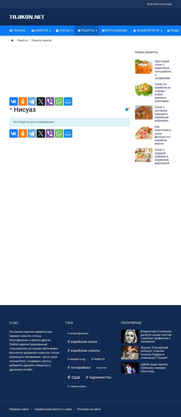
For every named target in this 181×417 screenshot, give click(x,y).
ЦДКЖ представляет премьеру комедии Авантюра (154, 368)
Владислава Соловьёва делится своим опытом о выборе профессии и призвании (156, 336)
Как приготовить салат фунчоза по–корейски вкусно (163, 135)
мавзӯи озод (77, 359)
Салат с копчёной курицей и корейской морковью (162, 113)
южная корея (77, 386)
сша (75, 377)
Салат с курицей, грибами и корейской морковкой (162, 156)
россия (102, 367)
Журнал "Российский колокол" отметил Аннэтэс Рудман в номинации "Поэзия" (154, 352)
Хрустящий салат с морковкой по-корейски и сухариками (163, 70)
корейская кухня (83, 342)
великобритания (78, 333)
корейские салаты (85, 351)
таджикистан (99, 377)
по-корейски (80, 368)
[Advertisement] (69, 72)
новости (99, 359)
